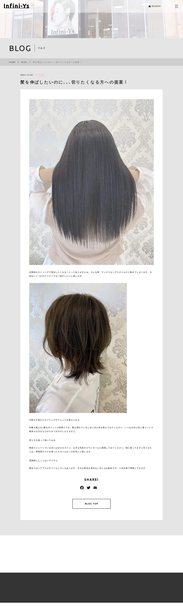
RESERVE (167, 586)
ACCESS (134, 586)
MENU (91, 586)
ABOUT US (78, 586)
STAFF (112, 586)
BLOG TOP (91, 504)
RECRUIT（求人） (150, 586)
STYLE (101, 586)
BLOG (41, 77)
